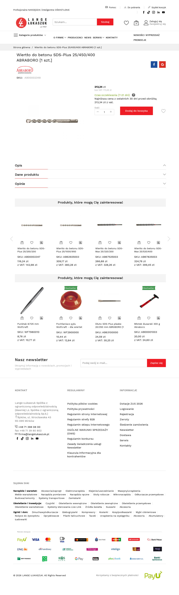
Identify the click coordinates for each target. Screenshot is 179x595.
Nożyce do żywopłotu (27, 515)
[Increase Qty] (111, 112)
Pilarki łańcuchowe (74, 515)
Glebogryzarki (70, 512)
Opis (18, 165)
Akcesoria (125, 507)
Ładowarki (21, 519)
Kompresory (88, 512)
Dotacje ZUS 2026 (131, 403)
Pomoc (110, 7)
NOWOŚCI (139, 35)
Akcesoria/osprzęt (51, 491)
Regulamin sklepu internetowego (88, 424)
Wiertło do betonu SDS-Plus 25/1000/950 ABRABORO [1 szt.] (70, 251)
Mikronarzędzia (122, 494)
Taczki (92, 515)
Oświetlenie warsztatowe (29, 507)
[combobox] (75, 22)
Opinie (20, 184)
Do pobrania (132, 7)
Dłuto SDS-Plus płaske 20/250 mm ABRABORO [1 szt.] (109, 327)
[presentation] (11, 238)
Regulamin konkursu (80, 438)
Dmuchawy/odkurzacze (45, 512)
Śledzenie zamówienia (134, 424)
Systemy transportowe (51, 498)
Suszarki (111, 507)
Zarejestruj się (157, 24)
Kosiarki (103, 512)
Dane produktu (27, 175)
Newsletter (127, 429)
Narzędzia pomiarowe (53, 494)
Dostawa (125, 435)
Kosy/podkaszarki (122, 512)
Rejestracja (127, 414)
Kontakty (125, 445)
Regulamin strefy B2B (81, 419)
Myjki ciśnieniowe (146, 512)
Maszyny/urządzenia (129, 491)
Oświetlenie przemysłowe (136, 503)
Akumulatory (156, 515)
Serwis (124, 440)
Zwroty (124, 419)
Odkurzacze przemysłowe (149, 494)
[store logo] (31, 22)
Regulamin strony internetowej (87, 414)
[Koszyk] (136, 22)
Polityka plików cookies (82, 403)
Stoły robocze (101, 494)
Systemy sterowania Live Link (64, 507)
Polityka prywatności (80, 408)
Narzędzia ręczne (79, 494)
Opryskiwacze (51, 515)
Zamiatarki (75, 498)
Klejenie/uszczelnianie (101, 491)
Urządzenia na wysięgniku (114, 515)
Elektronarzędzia (75, 491)
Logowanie (127, 408)
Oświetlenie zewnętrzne (104, 503)
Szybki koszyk (157, 7)
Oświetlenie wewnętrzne (73, 503)
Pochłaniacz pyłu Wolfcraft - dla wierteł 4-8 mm (69, 327)
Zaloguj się (155, 21)
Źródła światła (93, 507)
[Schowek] (126, 22)
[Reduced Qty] (98, 112)
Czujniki (50, 503)
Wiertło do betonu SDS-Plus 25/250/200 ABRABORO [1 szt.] (31, 251)
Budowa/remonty (25, 498)
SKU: (20, 256)
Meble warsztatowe (26, 494)
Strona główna (21, 47)
